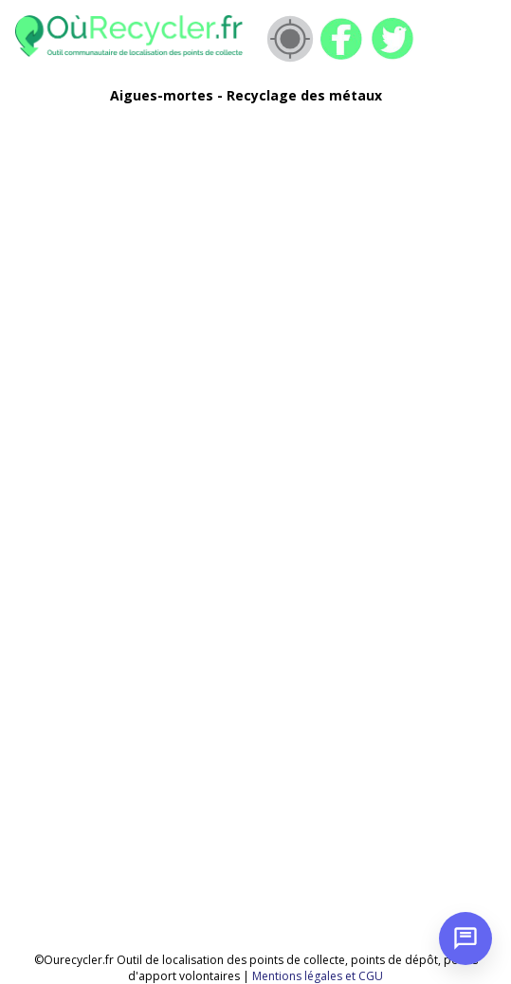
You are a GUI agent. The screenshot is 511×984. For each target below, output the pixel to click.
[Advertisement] (236, 252)
